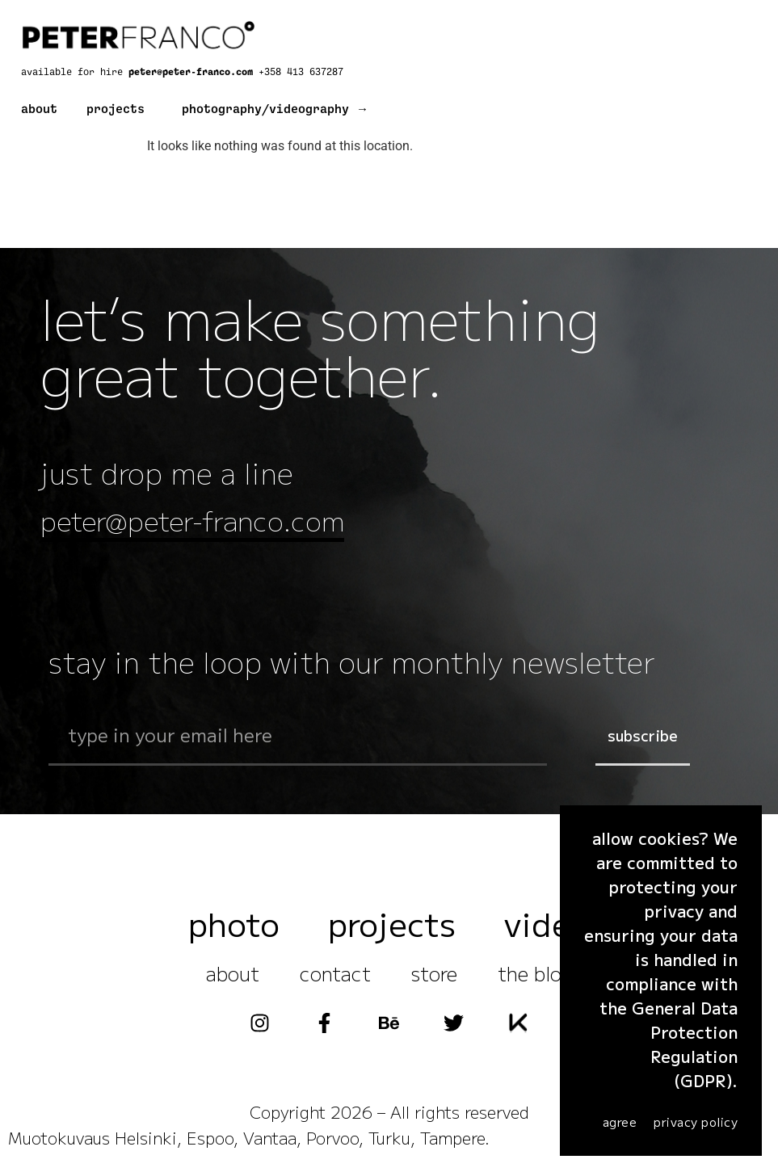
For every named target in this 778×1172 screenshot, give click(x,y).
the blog (535, 975)
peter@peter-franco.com (193, 72)
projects (115, 109)
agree (620, 1121)
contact (335, 975)
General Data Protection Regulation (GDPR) (685, 1044)
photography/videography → (275, 109)
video (547, 925)
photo (234, 925)
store (434, 975)
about (39, 109)
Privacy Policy (696, 1121)
